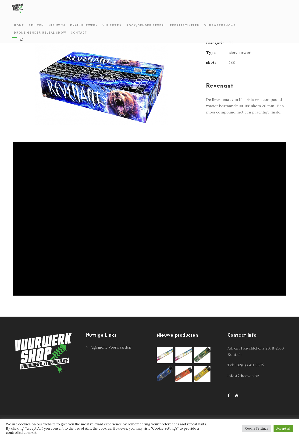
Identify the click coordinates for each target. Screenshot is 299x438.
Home (19, 25)
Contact (79, 33)
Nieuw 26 (57, 25)
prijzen (36, 25)
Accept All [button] (283, 429)
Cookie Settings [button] (256, 429)
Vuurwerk (112, 25)
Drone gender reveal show (40, 33)
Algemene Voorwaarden (111, 347)
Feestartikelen (185, 25)
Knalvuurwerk (84, 25)
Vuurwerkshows (220, 25)
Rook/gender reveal (145, 25)
